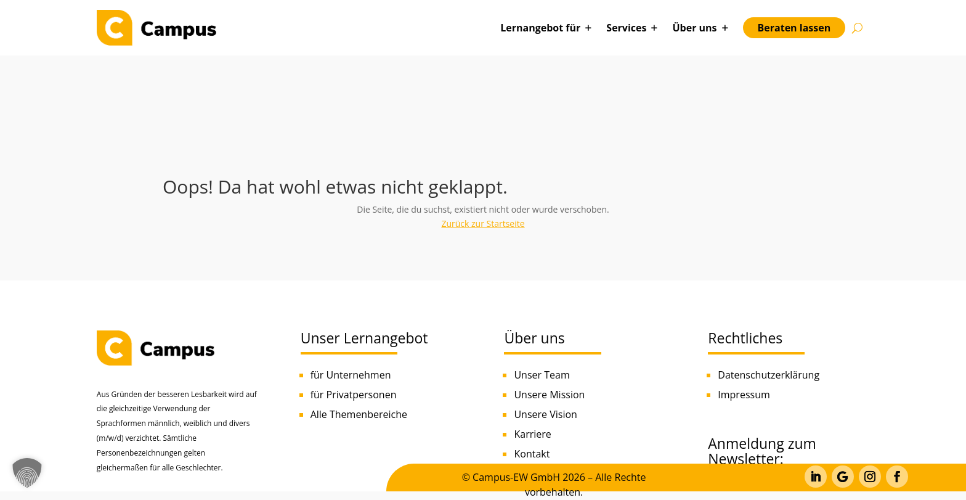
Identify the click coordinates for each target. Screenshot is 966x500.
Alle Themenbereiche (358, 414)
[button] (27, 473)
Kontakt (532, 454)
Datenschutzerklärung (768, 375)
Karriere (532, 434)
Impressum (743, 394)
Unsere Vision (545, 414)
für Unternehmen (350, 375)
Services (626, 28)
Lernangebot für (540, 28)
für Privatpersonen (353, 394)
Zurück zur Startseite (482, 223)
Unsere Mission (549, 394)
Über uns (694, 28)
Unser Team (541, 375)
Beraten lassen (794, 28)
